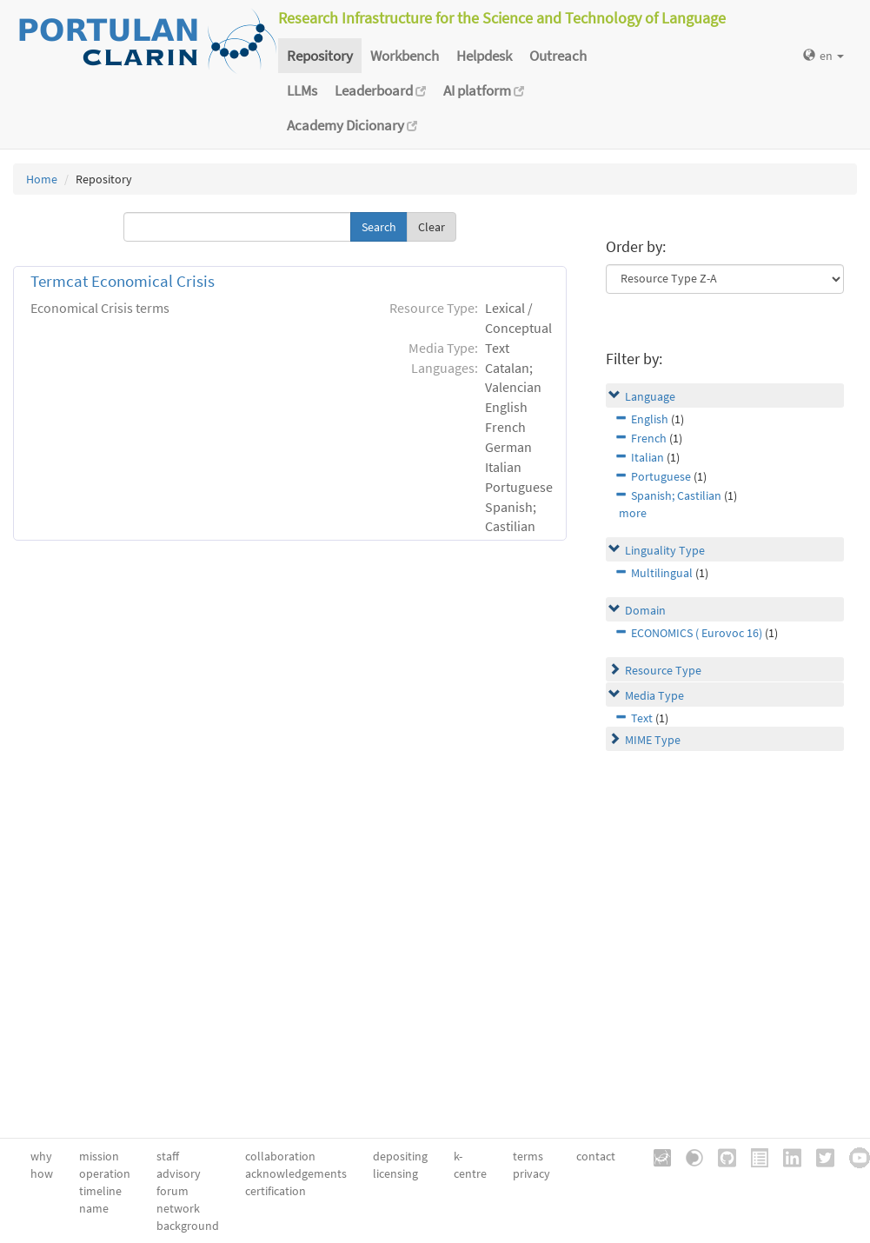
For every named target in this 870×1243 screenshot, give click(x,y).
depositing (400, 1156)
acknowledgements (296, 1173)
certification (275, 1191)
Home (41, 179)
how (41, 1173)
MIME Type (653, 740)
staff (167, 1156)
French (649, 438)
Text (642, 718)
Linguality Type (665, 550)
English (649, 419)
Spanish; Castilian (676, 495)
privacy (531, 1173)
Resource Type (663, 670)
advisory (178, 1173)
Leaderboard (380, 90)
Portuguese (661, 476)
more (633, 513)
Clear (431, 227)
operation (104, 1173)
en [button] (823, 55)
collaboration (280, 1156)
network (178, 1208)
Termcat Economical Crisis (122, 281)
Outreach (558, 55)
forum (172, 1191)
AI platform (483, 90)
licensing (395, 1173)
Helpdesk (484, 55)
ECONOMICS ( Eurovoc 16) (696, 633)
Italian (647, 457)
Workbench (404, 55)
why (41, 1156)
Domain (645, 610)
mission (99, 1156)
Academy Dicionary (352, 125)
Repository (320, 55)
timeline (100, 1191)
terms (528, 1156)
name (94, 1208)
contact (595, 1156)
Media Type (654, 695)
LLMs (302, 90)
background (187, 1225)
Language (650, 396)
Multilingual (662, 573)
